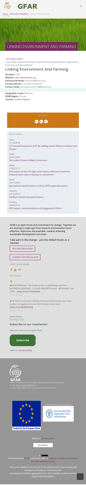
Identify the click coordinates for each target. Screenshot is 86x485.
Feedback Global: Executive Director (26, 197)
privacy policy (25, 350)
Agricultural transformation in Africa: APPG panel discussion (38, 185)
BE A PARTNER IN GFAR (22, 248)
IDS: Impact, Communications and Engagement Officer (35, 208)
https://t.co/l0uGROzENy (21, 307)
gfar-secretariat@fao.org (26, 385)
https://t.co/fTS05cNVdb (28, 291)
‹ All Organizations (14, 58)
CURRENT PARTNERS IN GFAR (25, 257)
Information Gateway (18, 14)
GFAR (27, 458)
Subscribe (22, 340)
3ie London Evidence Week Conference (28, 160)
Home (5, 14)
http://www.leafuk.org (25, 77)
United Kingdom (22, 99)
